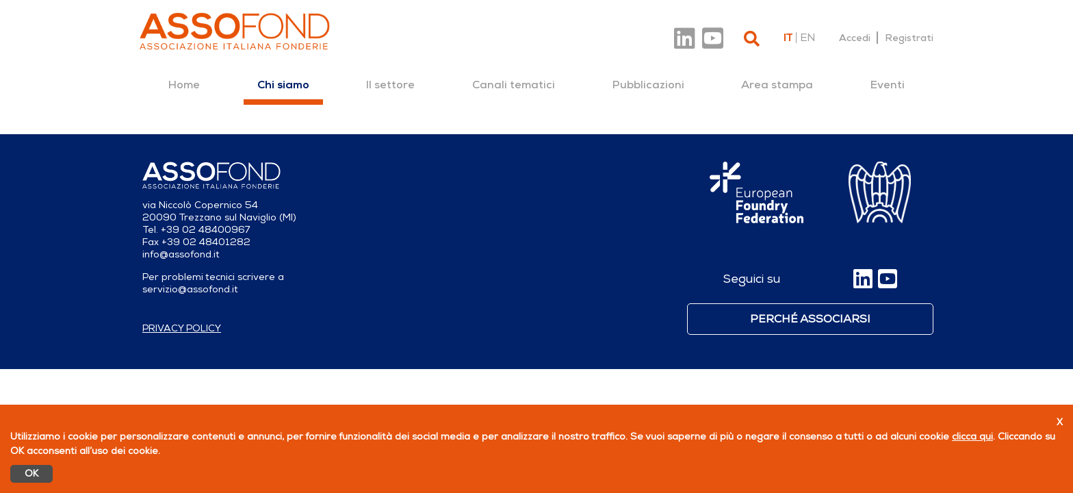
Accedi (854, 37)
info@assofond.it (181, 254)
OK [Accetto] (31, 473)
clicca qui (972, 436)
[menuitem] (184, 85)
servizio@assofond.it (190, 289)
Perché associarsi (810, 319)
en (807, 37)
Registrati (909, 37)
